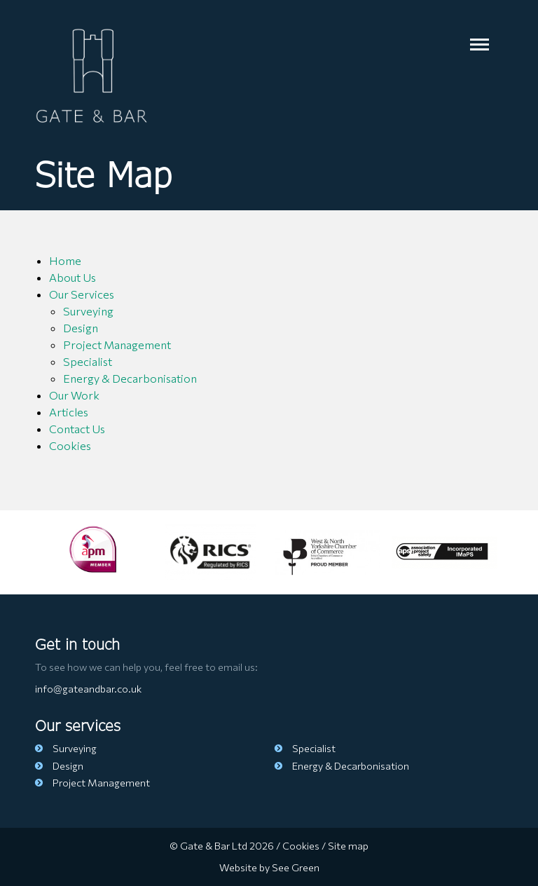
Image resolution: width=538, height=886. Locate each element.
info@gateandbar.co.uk (88, 688)
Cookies (70, 445)
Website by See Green (269, 867)
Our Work (74, 395)
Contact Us (77, 428)
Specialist (87, 361)
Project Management (117, 344)
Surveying (88, 311)
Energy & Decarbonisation (130, 378)
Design (80, 327)
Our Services (81, 294)
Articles (68, 411)
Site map (348, 845)
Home (65, 260)
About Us (72, 277)
